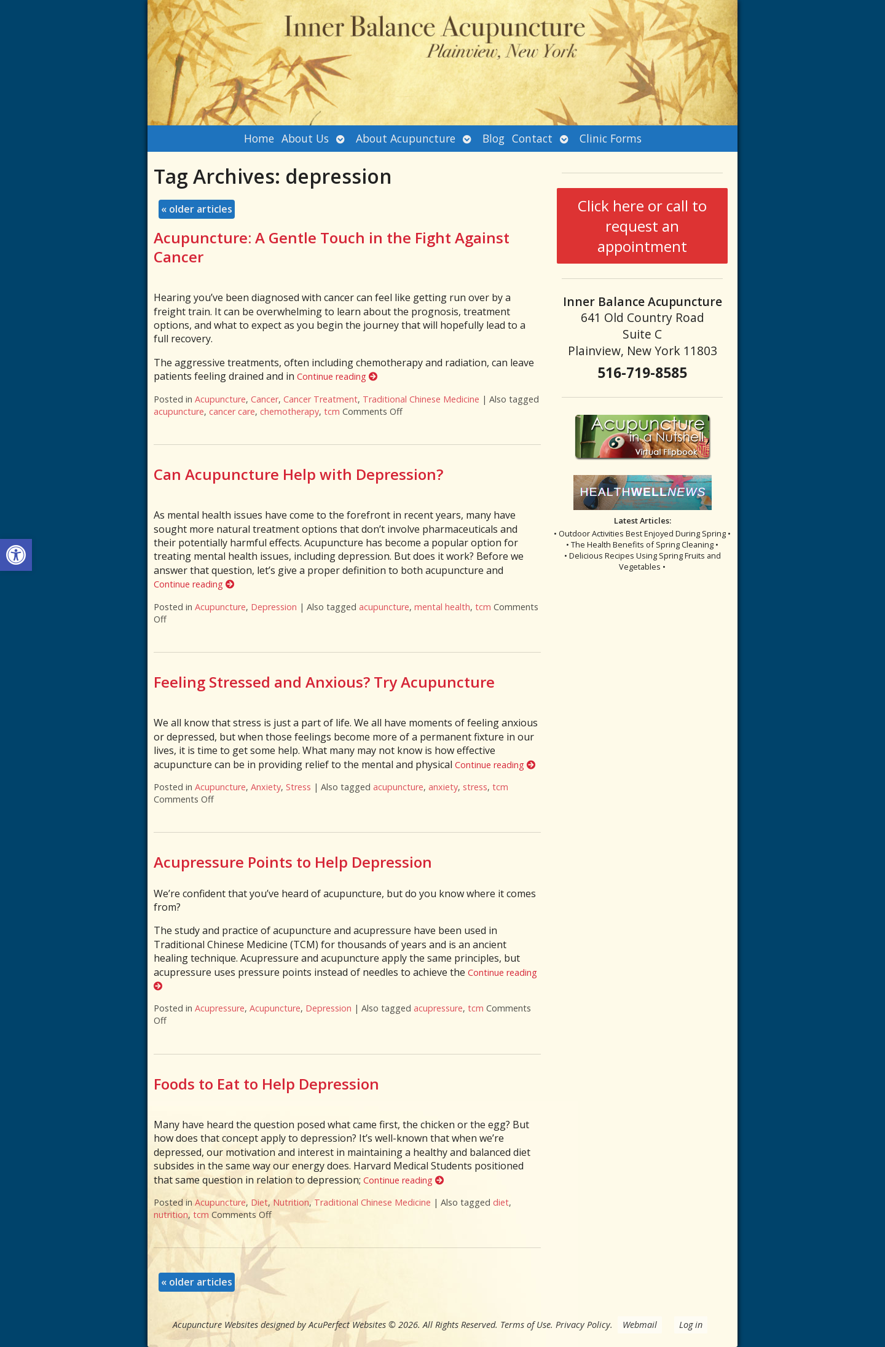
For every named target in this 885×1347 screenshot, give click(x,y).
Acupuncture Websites (215, 1324)
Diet (259, 1202)
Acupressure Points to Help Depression (293, 862)
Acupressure (220, 1008)
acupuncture (179, 411)
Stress (298, 787)
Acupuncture (220, 399)
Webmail (640, 1324)
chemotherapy (289, 411)
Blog (493, 138)
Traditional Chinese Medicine (421, 399)
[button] (16, 555)
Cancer (264, 399)
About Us (305, 138)
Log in (690, 1324)
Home (259, 138)
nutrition (171, 1214)
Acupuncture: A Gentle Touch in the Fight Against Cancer (331, 247)
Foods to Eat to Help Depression (266, 1084)
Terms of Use (525, 1324)
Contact (532, 138)
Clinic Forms (611, 138)
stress (475, 787)
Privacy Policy (583, 1324)
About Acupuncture (405, 138)
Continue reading (337, 376)
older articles (196, 209)
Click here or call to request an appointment (642, 225)
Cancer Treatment (320, 399)
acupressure (438, 1008)
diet (501, 1202)
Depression (274, 607)
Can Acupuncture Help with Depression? (298, 474)
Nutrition (291, 1202)
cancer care (232, 411)
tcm (332, 411)
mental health (442, 607)
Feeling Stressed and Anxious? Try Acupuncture (324, 682)
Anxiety (266, 787)
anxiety (443, 787)
